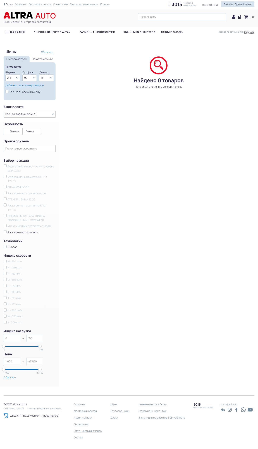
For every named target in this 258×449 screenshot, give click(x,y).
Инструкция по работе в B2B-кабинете (161, 417)
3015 (177, 4)
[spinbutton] (12, 338)
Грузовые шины (120, 411)
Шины (114, 404)
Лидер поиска (50, 415)
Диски (114, 417)
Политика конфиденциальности (44, 408)
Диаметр (44, 72)
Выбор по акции (16, 161)
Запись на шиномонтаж (97, 32)
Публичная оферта (14, 408)
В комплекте (14, 107)
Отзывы (104, 4)
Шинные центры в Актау (152, 404)
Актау (9, 4)
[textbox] (182, 16)
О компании (60, 4)
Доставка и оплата (39, 4)
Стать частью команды (84, 4)
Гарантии (20, 4)
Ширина (10, 72)
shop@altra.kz (229, 404)
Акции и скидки (172, 32)
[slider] (3, 346)
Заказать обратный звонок (238, 4)
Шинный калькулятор (139, 32)
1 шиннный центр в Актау (52, 32)
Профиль (28, 72)
